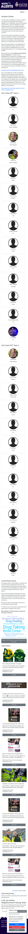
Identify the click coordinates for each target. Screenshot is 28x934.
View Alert (14, 674)
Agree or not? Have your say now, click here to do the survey (14, 641)
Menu (23, 12)
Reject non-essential (17, 927)
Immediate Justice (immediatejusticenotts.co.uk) (12, 70)
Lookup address (22, 911)
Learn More (17, 930)
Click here (14, 890)
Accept (16, 924)
